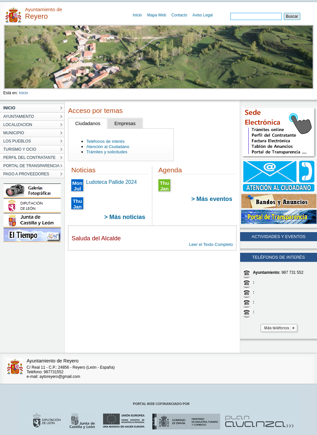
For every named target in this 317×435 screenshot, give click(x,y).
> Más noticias (124, 217)
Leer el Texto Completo (211, 244)
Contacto (179, 15)
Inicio (137, 15)
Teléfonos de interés (105, 141)
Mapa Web (156, 15)
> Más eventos (211, 199)
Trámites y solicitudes (106, 151)
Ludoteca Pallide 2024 (111, 182)
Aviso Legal (202, 15)
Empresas (124, 123)
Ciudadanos (87, 123)
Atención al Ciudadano (107, 146)
